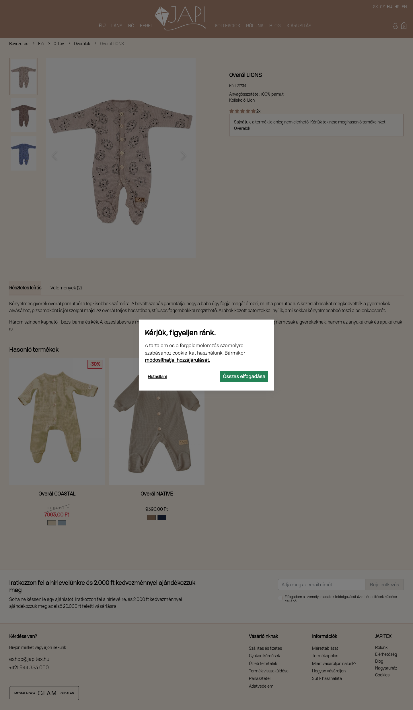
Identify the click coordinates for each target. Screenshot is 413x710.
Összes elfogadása (244, 376)
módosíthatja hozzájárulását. (177, 360)
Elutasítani (157, 376)
